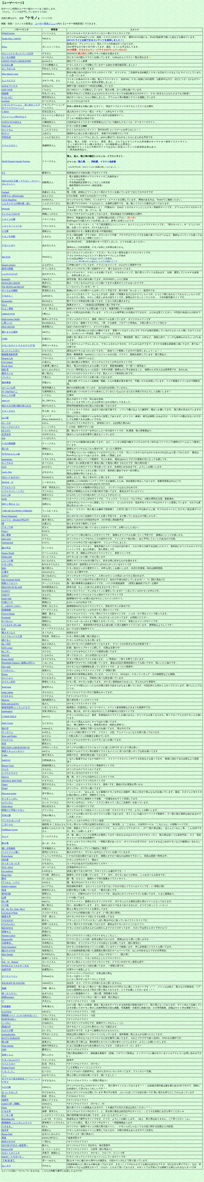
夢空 (4, 878)
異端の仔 (6, 1027)
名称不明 (6, 969)
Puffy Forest (7, 723)
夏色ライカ (7, 373)
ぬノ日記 (6, 644)
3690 (4, 1049)
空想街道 (6, 137)
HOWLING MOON (11, 283)
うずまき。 (7, 1126)
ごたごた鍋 (7, 560)
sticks (4, 499)
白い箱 (5, 901)
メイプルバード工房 (12, 636)
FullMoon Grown (10, 829)
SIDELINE (7, 557)
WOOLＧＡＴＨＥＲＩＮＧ (15, 966)
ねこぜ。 (6, 651)
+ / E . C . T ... (8, 1071)
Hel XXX (6, 257)
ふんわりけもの (10, 274)
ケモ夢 (5, 231)
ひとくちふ (7, 129)
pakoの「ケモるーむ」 (13, 1156)
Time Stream (8, 1046)
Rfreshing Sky (8, 1119)
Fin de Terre (7, 366)
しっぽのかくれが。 (12, 606)
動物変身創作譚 (10, 354)
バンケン (6, 377)
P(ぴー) (5, 133)
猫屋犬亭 (6, 916)
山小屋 (5, 418)
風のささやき (8, 950)
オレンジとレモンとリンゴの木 (17, 53)
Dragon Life (7, 358)
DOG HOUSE (8, 327)
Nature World (8, 553)
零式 (4, 1096)
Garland (5, 192)
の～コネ (6, 423)
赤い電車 (6, 535)
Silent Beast (7, 806)
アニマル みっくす (11, 820)
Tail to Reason (10, 962)
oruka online (7, 692)
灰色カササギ (8, 1141)
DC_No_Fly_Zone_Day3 (13, 909)
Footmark (6, 617)
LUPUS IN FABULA (11, 122)
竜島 (4, 1138)
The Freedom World (11, 579)
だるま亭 (6, 1111)
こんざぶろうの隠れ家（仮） (16, 203)
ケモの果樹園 (8, 443)
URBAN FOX (8, 314)
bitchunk (6, 209)
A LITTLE (7, 1011)
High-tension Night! (11, 319)
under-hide (7, 598)
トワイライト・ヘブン (13, 491)
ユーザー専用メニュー (46, 23)
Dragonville (7, 939)
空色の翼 (6, 815)
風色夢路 (6, 382)
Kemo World (7, 659)
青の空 (5, 728)
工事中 (5, 572)
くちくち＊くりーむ (12, 226)
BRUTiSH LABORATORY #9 (16, 747)
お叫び (5, 576)
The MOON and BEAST (13, 287)
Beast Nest (7, 875)
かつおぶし (7, 621)
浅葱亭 (5, 1100)
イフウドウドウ (10, 773)
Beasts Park (7, 1134)
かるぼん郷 (7, 65)
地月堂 (5, 1130)
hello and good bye (10, 704)
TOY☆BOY (7, 867)
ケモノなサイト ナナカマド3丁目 (18, 345)
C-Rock (5, 111)
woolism (6, 101)
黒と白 (5, 448)
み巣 (4, 897)
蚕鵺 (4, 988)
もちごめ (6, 495)
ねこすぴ (6, 1166)
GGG (4, 467)
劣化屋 (5, 859)
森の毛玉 (6, 548)
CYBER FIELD (9, 716)
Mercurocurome (9, 793)
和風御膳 (6, 610)
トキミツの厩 (8, 219)
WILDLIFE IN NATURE (13, 983)
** (3, 1001)
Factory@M (7, 1149)
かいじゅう (7, 678)
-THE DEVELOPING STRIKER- (17, 511)
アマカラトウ (8, 487)
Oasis (4, 1107)
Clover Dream (8, 614)
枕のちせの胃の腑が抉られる (16, 406)
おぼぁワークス (10, 86)
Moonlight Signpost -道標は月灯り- (18, 663)
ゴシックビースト (11, 427)
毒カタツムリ (8, 632)
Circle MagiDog (9, 200)
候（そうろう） (10, 993)
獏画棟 (5, 93)
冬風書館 (6, 1006)
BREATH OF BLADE (12, 587)
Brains (5, 674)
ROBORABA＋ (9, 1019)
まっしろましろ (10, 1092)
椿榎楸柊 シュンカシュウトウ (17, 1122)
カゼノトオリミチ (11, 1153)
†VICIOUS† (7, 920)
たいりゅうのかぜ (11, 214)
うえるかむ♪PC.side (11, 625)
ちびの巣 (6, 1087)
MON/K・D (7, 482)
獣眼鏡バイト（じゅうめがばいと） (20, 1015)
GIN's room (7, 648)
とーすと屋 (7, 1115)
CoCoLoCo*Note (10, 913)
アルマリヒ (7, 740)
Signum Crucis (8, 935)
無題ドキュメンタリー (13, 751)
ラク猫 (5, 905)
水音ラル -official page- (13, 196)
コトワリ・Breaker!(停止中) (15, 520)
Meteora (5, 700)
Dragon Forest (8, 1067)
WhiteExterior (8, 33)
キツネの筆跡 (8, 57)
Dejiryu (5, 777)
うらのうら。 (8, 670)
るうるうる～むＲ (11, 863)
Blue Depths (7, 954)
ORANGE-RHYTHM (12, 781)
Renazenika (7, 301)
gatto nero (6, 539)
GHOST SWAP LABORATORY (16, 61)
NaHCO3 (6, 760)
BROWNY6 (7, 928)
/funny (5, 784)
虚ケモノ (6, 640)
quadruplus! (7, 711)
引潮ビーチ (7, 602)
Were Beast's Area (10, 74)
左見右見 (6, 434)
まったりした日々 (11, 350)
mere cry (6, 400)
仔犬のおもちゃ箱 (11, 454)
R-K (4, 629)
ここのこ (6, 1023)
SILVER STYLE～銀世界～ (15, 1145)
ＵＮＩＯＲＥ (8, 411)
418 (3, 438)
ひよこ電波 (7, 308)
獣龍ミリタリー (10, 583)
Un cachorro (7, 871)
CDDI (4, 339)
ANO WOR (7, 89)
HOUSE (5, 655)
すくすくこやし (10, 798)
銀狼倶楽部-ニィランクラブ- (16, 707)
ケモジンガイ (8, 245)
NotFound (6, 687)
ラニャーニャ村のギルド (14, 117)
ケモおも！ (7, 296)
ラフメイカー (8, 1064)
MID (4, 568)
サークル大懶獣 (10, 290)
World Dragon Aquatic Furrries (16, 161)
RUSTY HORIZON (11, 1038)
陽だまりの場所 (10, 332)
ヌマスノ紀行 (8, 682)
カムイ (5, 836)
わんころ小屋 (8, 395)
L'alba (4, 755)
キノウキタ (7, 463)
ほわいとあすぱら (11, 477)
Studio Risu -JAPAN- (11, 38)
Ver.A (4, 305)
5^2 (3, 173)
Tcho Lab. (6, 126)
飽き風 (5, 843)
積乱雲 (5, 369)
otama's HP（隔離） (11, 1103)
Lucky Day (7, 472)
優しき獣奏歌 (8, 848)
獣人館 (5, 1042)
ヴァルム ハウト (11, 882)
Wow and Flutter (9, 736)
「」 (4, 1075)
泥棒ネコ (6, 931)
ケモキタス (7, 696)
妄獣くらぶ (7, 1055)
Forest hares (7, 856)
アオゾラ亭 (7, 527)
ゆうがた (6, 430)
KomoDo (6, 279)
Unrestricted (7, 542)
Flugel (5, 788)
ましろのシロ (8, 68)
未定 (4, 743)
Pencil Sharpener (9, 516)
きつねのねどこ (10, 391)
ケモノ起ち (7, 564)
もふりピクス (8, 80)
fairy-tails (6, 667)
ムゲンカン (7, 802)
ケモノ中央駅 (8, 236)
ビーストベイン (10, 976)
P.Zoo (4, 47)
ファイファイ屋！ (11, 852)
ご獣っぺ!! (7, 323)
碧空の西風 (7, 268)
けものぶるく (8, 924)
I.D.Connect (7, 362)
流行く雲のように (11, 504)
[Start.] (5, 531)
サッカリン (7, 732)
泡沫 (4, 890)
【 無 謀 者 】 (8, 1160)
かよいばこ (7, 97)
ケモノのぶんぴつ (11, 1060)
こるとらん (7, 824)
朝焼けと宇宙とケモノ (13, 810)
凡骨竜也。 (7, 943)
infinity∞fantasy (9, 886)
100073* (6, 595)
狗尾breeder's (8, 997)
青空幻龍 (6, 894)
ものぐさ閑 (7, 1030)
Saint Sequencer (9, 947)
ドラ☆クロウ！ (10, 145)
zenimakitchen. (8, 1034)
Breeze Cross (8, 765)
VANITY (6, 591)
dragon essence (8, 265)
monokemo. (7, 459)
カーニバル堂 (8, 387)
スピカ (5, 769)
